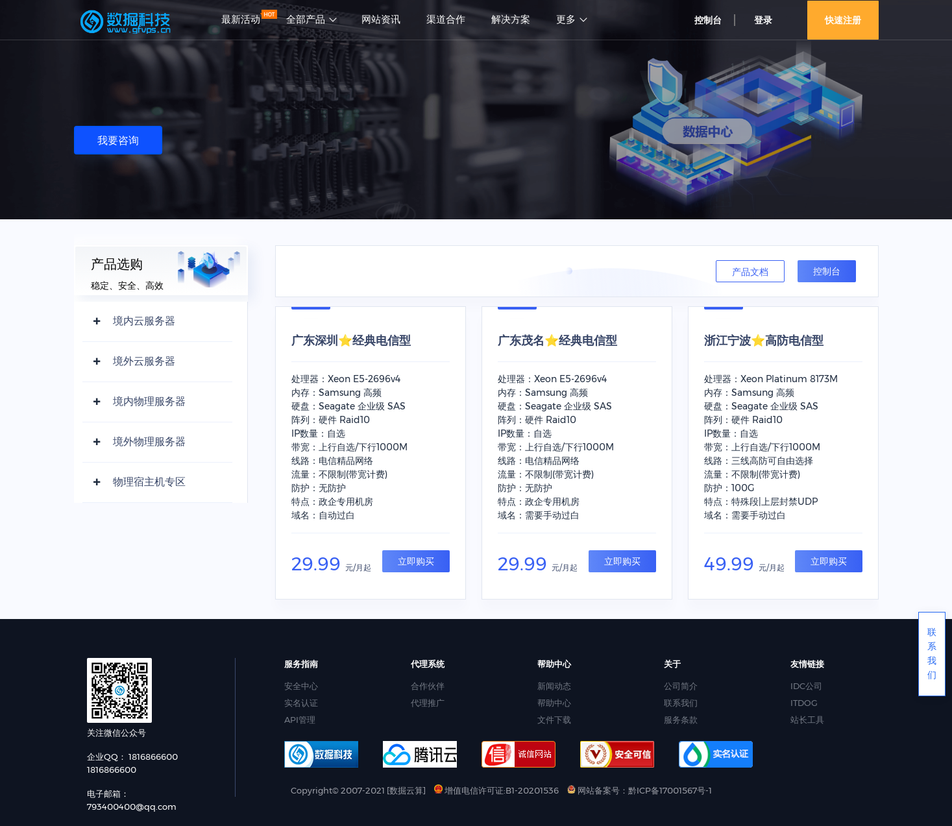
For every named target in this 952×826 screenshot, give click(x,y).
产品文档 (750, 272)
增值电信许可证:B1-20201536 (496, 790)
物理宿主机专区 (149, 482)
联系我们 (681, 703)
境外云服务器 (144, 361)
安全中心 (301, 686)
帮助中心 (554, 703)
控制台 (708, 20)
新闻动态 (554, 686)
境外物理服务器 (149, 441)
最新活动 (240, 19)
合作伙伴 (428, 686)
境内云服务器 (144, 321)
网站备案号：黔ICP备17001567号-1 (639, 790)
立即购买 (416, 561)
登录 (763, 20)
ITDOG (804, 703)
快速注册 (843, 20)
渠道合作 (445, 19)
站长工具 (807, 719)
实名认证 (301, 703)
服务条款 (681, 719)
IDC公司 (806, 686)
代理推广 (428, 703)
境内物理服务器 (149, 401)
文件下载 (554, 719)
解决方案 (510, 19)
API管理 (299, 719)
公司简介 (681, 686)
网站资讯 (380, 19)
